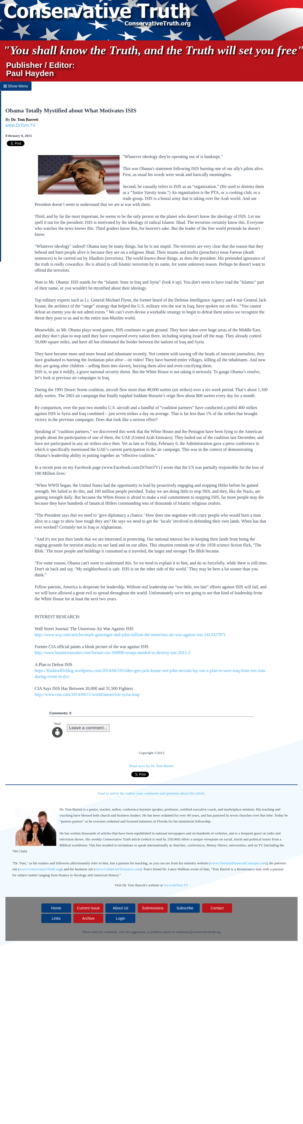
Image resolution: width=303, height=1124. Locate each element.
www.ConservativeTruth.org (40, 869)
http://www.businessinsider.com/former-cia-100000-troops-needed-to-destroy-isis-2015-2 (112, 652)
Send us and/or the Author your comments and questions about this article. (151, 793)
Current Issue (88, 908)
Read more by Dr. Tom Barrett (151, 766)
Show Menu (16, 86)
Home (56, 908)
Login (120, 918)
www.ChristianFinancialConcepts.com (238, 863)
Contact (217, 908)
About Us (121, 908)
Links (56, 918)
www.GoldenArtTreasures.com (117, 869)
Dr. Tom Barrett (25, 119)
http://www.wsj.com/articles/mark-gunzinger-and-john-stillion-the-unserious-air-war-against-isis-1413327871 (130, 634)
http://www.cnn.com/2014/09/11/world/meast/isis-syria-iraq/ (87, 694)
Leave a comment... (88, 728)
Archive (88, 918)
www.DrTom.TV (20, 125)
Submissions (152, 908)
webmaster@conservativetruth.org (198, 932)
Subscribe (184, 908)
